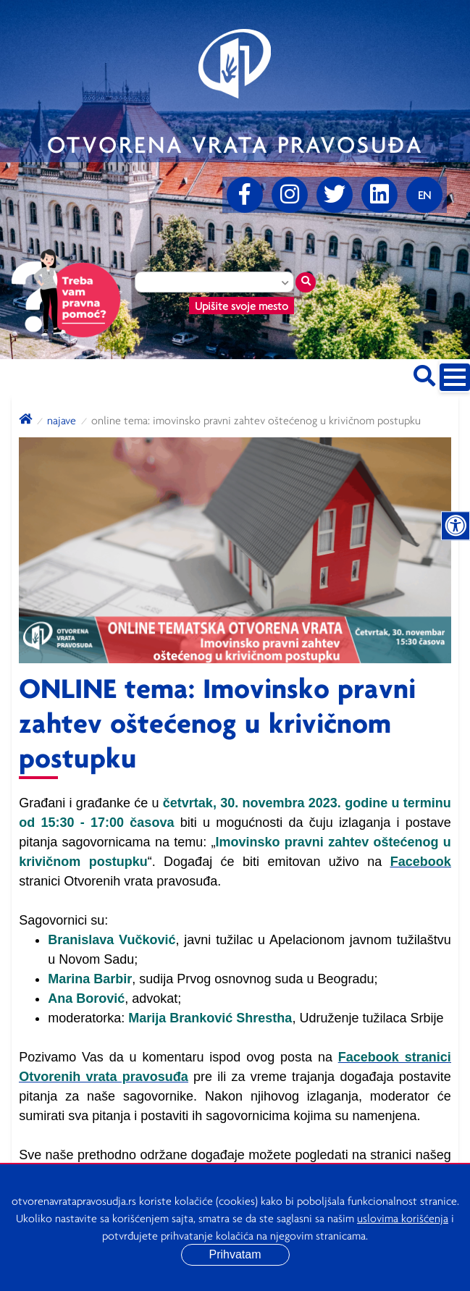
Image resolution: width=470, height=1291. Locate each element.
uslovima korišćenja (402, 1217)
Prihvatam (235, 1254)
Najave (61, 419)
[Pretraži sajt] (424, 373)
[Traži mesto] (305, 282)
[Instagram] (290, 195)
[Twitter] (334, 195)
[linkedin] (379, 195)
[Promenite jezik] (424, 195)
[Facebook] (245, 195)
